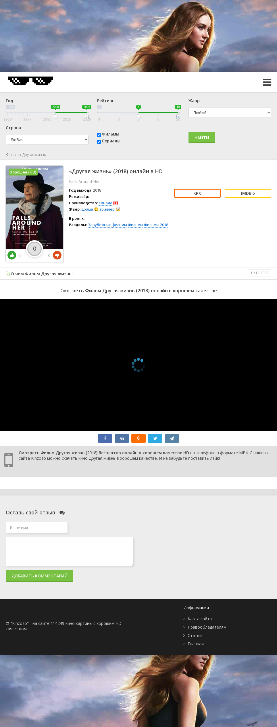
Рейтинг (105, 100)
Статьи (195, 635)
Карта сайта (200, 618)
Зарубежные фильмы (107, 224)
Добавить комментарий (39, 576)
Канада (105, 202)
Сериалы (111, 141)
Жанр (194, 100)
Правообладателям (207, 627)
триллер (107, 209)
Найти (202, 137)
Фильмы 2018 (156, 224)
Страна (13, 127)
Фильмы (110, 134)
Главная (196, 643)
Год (9, 100)
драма (87, 209)
